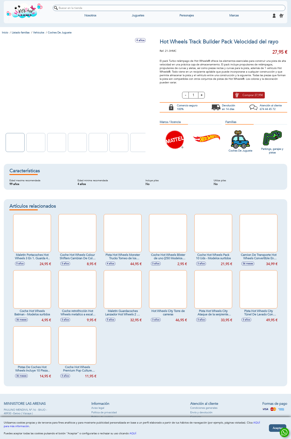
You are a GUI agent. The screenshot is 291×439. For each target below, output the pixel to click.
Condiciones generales (203, 408)
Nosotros (90, 16)
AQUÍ (132, 433)
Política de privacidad (104, 412)
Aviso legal (97, 408)
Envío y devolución (201, 412)
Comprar (252, 95)
